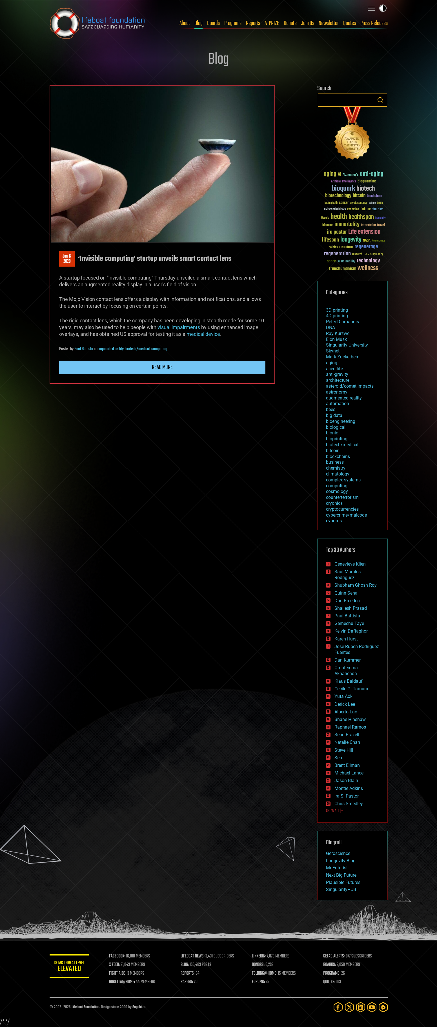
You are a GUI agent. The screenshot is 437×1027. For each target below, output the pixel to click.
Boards (213, 23)
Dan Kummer (347, 660)
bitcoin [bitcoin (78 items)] (359, 196)
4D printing (337, 315)
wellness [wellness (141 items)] (368, 268)
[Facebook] (338, 1007)
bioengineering (340, 421)
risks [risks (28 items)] (366, 254)
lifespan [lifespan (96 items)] (330, 240)
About (184, 23)
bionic (332, 433)
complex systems (343, 480)
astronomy (336, 392)
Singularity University (347, 345)
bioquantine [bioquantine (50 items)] (367, 181)
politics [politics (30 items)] (333, 247)
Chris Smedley (348, 803)
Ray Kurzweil (339, 333)
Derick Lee (344, 704)
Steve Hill (343, 750)
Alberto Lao (345, 712)
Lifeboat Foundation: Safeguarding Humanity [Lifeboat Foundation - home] (97, 23)
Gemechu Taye (349, 623)
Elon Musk (336, 339)
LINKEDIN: (259, 956)
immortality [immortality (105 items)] (347, 224)
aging (331, 362)
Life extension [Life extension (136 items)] (364, 232)
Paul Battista (83, 349)
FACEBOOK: (117, 956)
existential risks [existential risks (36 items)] (335, 209)
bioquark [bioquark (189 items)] (343, 189)
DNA (330, 327)
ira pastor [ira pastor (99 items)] (337, 232)
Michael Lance (348, 773)
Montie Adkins (348, 788)
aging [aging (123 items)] (330, 174)
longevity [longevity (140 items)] (350, 240)
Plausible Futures (343, 882)
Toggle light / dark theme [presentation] (383, 8)
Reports (253, 23)
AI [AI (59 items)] (339, 174)
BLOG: (185, 964)
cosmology (337, 491)
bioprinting (336, 438)
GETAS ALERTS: (334, 956)
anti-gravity (337, 374)
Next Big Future (341, 875)
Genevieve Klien (350, 564)
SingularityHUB (341, 889)
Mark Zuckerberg (343, 357)
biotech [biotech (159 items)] (365, 189)
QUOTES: (329, 982)
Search (380, 100)
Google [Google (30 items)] (325, 218)
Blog (198, 23)
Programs (232, 23)
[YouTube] (371, 1007)
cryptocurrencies (342, 509)
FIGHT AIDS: (118, 973)
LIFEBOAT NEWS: (193, 956)
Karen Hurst (346, 639)
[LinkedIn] (360, 1007)
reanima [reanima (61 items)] (346, 247)
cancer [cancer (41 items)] (344, 203)
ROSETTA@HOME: (122, 982)
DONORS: (258, 964)
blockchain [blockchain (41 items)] (374, 196)
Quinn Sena (346, 593)
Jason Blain (346, 780)
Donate (290, 23)
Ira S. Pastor (346, 796)
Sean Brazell (346, 734)
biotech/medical (137, 349)
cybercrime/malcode (346, 515)
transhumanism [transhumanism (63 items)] (342, 268)
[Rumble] (383, 1007)
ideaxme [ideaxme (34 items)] (327, 225)
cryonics (334, 503)
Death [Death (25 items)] (380, 203)
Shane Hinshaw (350, 719)
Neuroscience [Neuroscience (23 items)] (378, 241)
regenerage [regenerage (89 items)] (366, 247)
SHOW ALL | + (334, 811)
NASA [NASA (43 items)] (367, 240)
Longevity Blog (341, 860)
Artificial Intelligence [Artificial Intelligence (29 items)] (343, 182)
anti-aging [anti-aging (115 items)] (371, 174)
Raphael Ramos (350, 727)
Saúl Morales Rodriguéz (347, 574)
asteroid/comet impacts (350, 386)
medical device (203, 334)
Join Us (307, 23)
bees (330, 409)
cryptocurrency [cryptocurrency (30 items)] (358, 203)
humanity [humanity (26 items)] (380, 218)
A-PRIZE (272, 23)
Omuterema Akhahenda (346, 670)
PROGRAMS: (331, 973)
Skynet (333, 351)
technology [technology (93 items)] (368, 261)
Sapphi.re (138, 1007)
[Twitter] (349, 1007)
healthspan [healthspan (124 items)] (361, 217)
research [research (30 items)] (357, 254)
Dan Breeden (347, 600)
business (335, 462)
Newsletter (329, 23)
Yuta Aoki (344, 696)
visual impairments (179, 327)
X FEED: (114, 964)
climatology (337, 474)
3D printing (337, 310)
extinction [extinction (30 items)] (353, 209)
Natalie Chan (347, 742)
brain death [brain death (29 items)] (331, 203)
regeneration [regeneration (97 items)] (337, 254)
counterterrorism (342, 497)
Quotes (349, 23)
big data (334, 415)
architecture (337, 380)
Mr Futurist (337, 867)
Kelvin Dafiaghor (351, 631)
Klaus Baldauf (348, 681)
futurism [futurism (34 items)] (377, 210)
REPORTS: (188, 973)
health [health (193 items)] (338, 217)
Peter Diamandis (342, 321)
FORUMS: (258, 982)
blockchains (338, 456)
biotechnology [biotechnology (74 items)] (338, 196)
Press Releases (374, 23)
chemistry (335, 468)
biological (335, 427)
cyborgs (334, 520)
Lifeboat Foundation (85, 1007)
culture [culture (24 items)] (372, 203)
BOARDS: (329, 964)
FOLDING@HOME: (264, 973)
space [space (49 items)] (331, 261)
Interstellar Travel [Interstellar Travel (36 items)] (373, 225)
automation (337, 403)
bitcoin (333, 450)
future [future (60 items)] (365, 209)
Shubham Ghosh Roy (355, 585)
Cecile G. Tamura (351, 688)
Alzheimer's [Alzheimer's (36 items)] (350, 175)
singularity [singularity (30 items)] (376, 254)
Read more (162, 367)
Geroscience (338, 853)
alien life (334, 368)
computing (159, 349)
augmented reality (110, 349)
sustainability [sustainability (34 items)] (346, 262)
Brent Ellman (347, 765)
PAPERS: (187, 982)
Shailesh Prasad (350, 608)
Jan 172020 (67, 259)
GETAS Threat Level (69, 967)
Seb (338, 757)
